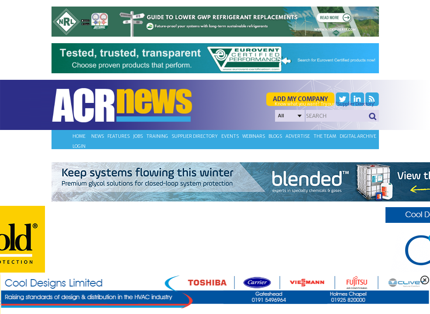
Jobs (138, 136)
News (97, 136)
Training (157, 136)
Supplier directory (195, 136)
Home (79, 136)
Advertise (298, 136)
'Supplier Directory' (355, 104)
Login (79, 146)
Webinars (253, 136)
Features (118, 136)
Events (230, 136)
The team (324, 136)
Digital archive (358, 136)
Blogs (275, 136)
